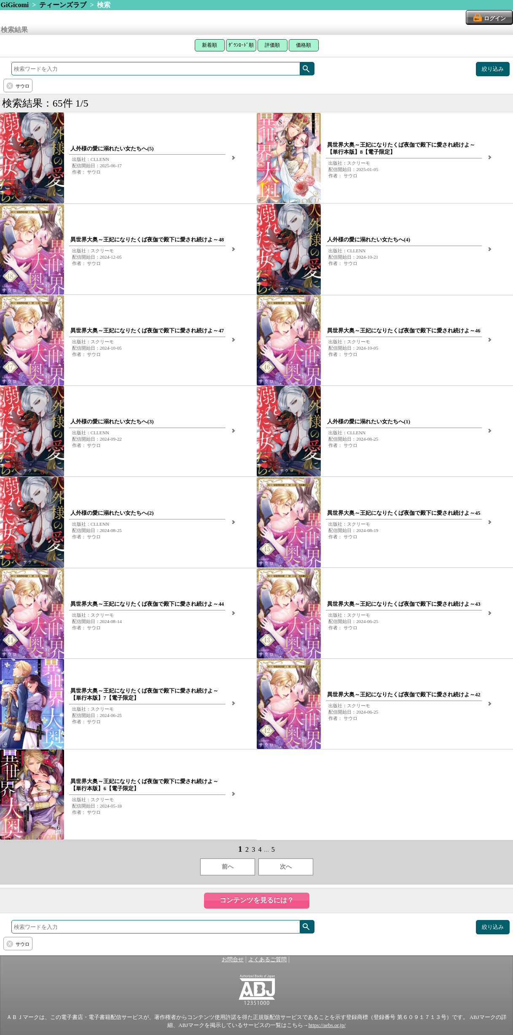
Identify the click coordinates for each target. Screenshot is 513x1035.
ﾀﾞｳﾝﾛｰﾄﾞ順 (241, 45)
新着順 (209, 45)
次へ (286, 867)
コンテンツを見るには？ (257, 900)
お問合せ (233, 960)
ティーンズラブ (62, 4)
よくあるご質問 (267, 960)
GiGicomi (15, 4)
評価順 (272, 45)
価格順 (303, 45)
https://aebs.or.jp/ (327, 1025)
